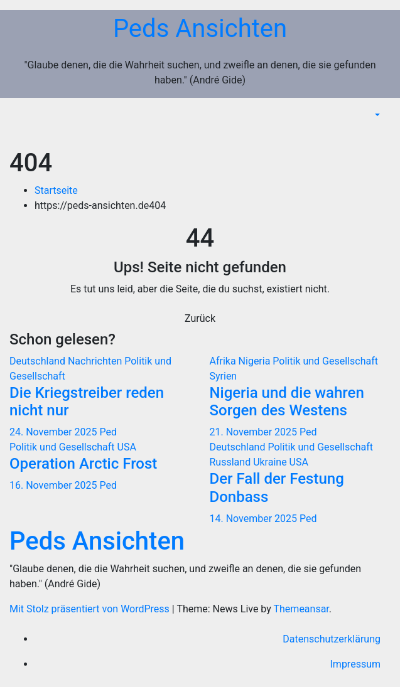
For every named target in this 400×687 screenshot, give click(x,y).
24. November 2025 (54, 432)
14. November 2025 (255, 519)
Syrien (223, 376)
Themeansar (301, 609)
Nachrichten (96, 361)
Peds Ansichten (200, 28)
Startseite (56, 190)
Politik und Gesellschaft (325, 361)
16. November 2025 (54, 485)
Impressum (355, 664)
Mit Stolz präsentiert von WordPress (90, 609)
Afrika (224, 361)
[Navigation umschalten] (380, 133)
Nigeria (256, 361)
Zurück (200, 318)
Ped (108, 432)
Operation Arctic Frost (83, 463)
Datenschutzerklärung (332, 639)
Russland (232, 462)
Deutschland (38, 361)
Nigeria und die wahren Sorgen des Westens (287, 402)
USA (126, 447)
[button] (376, 115)
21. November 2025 (255, 432)
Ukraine (271, 462)
